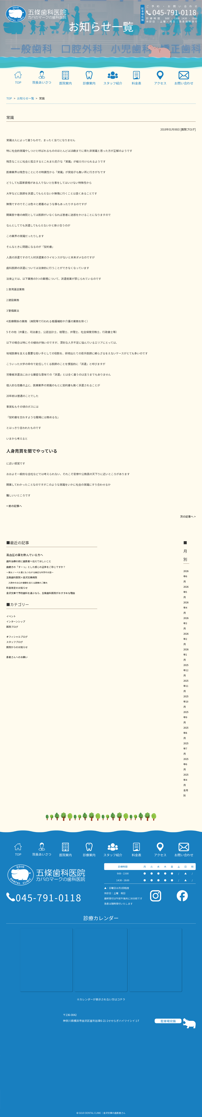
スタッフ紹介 (112, 78)
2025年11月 (185, 686)
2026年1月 (185, 654)
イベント (11, 616)
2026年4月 (185, 607)
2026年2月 (185, 639)
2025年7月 (185, 748)
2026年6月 (185, 576)
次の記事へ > (188, 516)
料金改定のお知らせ (17, 587)
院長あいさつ (41, 78)
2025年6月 (185, 764)
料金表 (136, 78)
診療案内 (89, 78)
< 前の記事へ (14, 506)
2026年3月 (185, 623)
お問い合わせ (183, 78)
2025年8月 (185, 733)
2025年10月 (185, 701)
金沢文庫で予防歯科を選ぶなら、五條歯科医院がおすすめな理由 (40, 593)
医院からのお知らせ (17, 647)
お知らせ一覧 (25, 98)
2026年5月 (185, 592)
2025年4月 (185, 780)
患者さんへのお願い (17, 657)
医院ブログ (188, 129)
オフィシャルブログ (17, 636)
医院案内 (65, 78)
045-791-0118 (171, 12)
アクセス (160, 78)
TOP (18, 78)
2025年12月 (185, 670)
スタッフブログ (14, 642)
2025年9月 (185, 717)
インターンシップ (15, 621)
